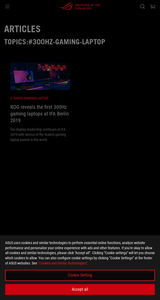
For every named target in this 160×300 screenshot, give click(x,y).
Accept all (80, 289)
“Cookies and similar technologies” (62, 263)
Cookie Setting (80, 275)
